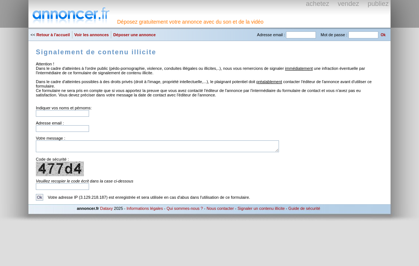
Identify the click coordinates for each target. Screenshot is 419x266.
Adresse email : (271, 35)
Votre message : (50, 138)
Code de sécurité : (52, 159)
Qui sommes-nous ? (185, 208)
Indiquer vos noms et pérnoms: (64, 108)
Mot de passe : (334, 35)
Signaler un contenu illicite (261, 208)
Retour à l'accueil (53, 35)
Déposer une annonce (134, 35)
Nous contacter (220, 208)
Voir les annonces (91, 35)
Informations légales (145, 208)
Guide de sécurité (304, 208)
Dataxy (106, 208)
